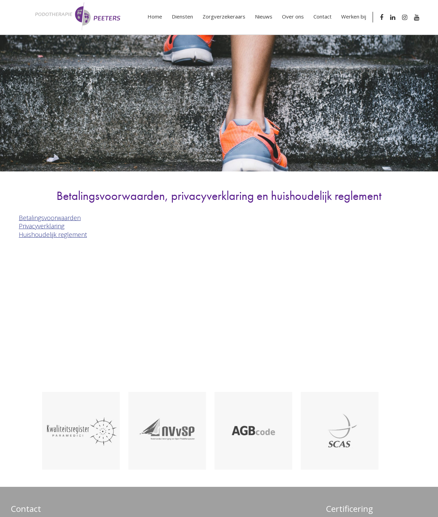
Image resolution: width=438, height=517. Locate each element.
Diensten (182, 16)
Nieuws (263, 16)
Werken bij (353, 16)
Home (154, 16)
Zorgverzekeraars (224, 16)
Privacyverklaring (41, 226)
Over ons (293, 16)
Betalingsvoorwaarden (50, 218)
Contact (322, 16)
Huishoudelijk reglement (53, 234)
